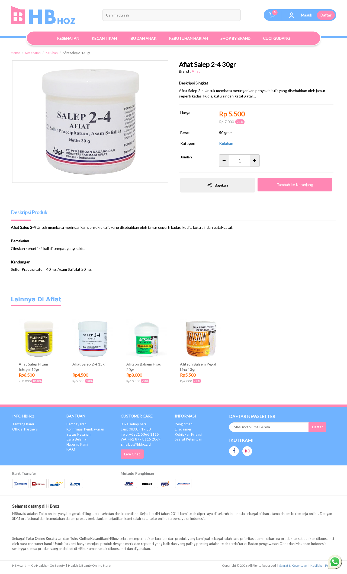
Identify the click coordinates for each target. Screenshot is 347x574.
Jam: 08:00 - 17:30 (136, 429)
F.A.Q (70, 449)
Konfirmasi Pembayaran (85, 429)
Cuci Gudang (276, 38)
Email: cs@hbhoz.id (136, 444)
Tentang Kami (23, 424)
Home (15, 53)
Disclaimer (183, 429)
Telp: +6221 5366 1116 (140, 434)
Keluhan (52, 53)
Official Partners (25, 429)
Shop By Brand (235, 38)
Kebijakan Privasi (188, 434)
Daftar (325, 15)
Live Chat (132, 454)
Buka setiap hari (133, 424)
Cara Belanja (76, 439)
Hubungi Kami (77, 444)
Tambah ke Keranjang (295, 184)
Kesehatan (33, 53)
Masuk (306, 15)
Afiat (196, 71)
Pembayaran (76, 424)
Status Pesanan (78, 434)
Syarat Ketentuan (188, 439)
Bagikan (217, 185)
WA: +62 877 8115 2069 (140, 439)
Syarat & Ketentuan (293, 565)
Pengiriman (183, 424)
